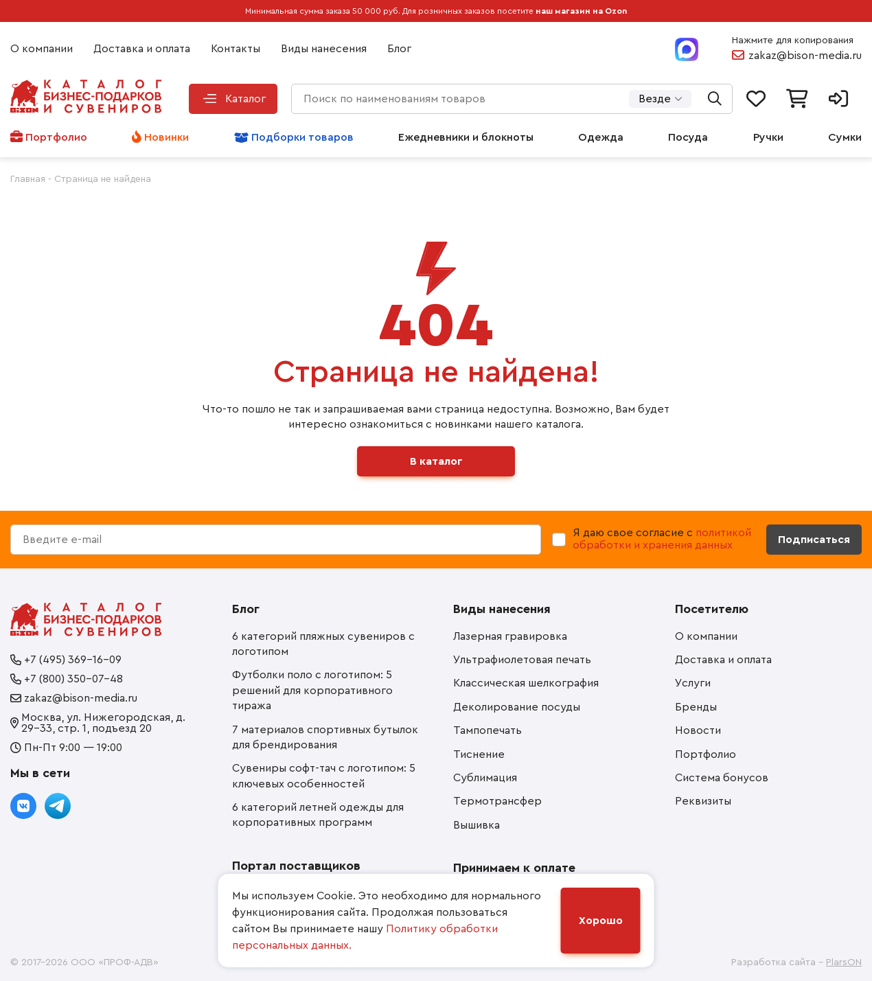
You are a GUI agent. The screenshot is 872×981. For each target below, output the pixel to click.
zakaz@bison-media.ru (805, 55)
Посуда (688, 137)
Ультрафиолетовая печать (522, 659)
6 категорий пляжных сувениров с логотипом (323, 644)
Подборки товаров (302, 137)
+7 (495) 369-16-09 (73, 659)
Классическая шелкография (526, 683)
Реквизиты (703, 801)
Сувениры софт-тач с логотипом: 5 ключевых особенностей (323, 776)
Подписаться (814, 539)
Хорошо (601, 920)
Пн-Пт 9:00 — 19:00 (73, 747)
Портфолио (56, 137)
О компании (41, 48)
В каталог (436, 461)
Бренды (696, 707)
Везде (655, 98)
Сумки (845, 137)
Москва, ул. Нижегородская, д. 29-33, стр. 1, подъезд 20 (103, 723)
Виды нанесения (324, 48)
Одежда (600, 137)
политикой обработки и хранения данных (662, 539)
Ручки (768, 137)
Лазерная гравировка (510, 636)
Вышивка (476, 825)
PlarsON (844, 962)
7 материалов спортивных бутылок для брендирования (325, 737)
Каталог (245, 98)
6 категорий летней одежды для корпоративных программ (318, 815)
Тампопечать (487, 730)
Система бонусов (721, 777)
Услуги (693, 683)
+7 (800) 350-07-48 (73, 678)
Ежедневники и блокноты (465, 137)
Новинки (166, 137)
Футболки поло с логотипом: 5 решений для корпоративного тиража (312, 690)
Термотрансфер (497, 801)
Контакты (235, 48)
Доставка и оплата (141, 48)
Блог (399, 48)
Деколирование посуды (516, 707)
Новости (698, 730)
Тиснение (479, 754)
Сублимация (485, 777)
